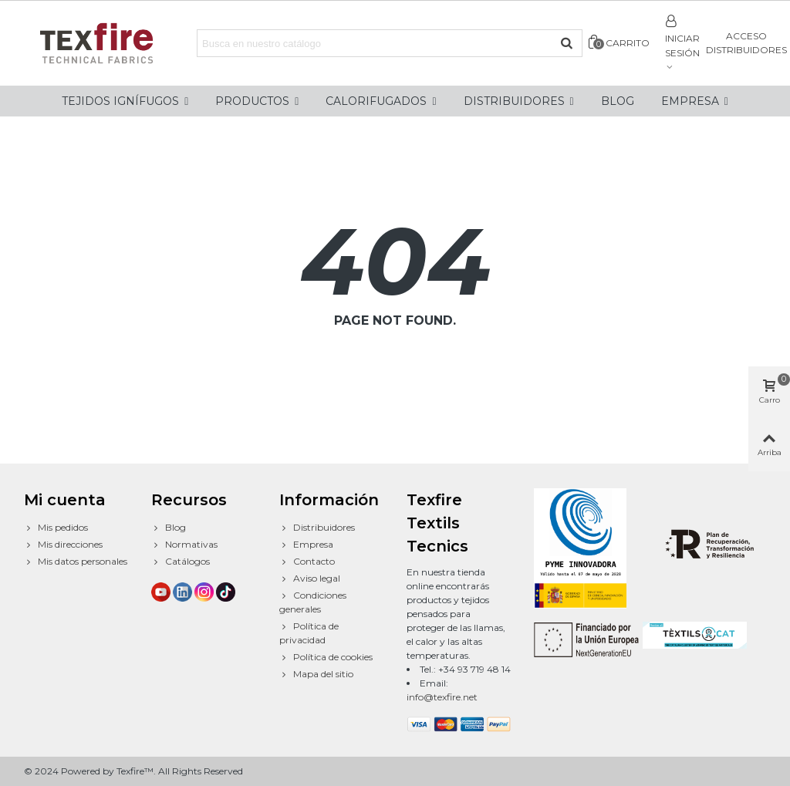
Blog (168, 528)
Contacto (307, 561)
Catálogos (180, 561)
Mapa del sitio (316, 674)
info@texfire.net (442, 697)
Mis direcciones (63, 545)
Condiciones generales (312, 602)
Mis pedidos (56, 528)
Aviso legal (309, 578)
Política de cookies (326, 657)
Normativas (184, 545)
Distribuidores (317, 528)
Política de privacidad (309, 632)
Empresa (306, 545)
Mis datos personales (75, 561)
